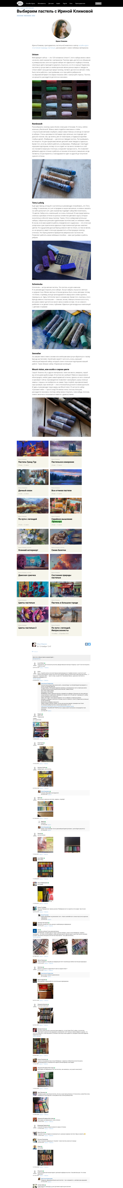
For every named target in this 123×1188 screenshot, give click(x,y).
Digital (65, 3)
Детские (51, 3)
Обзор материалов (27, 15)
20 (33, 598)
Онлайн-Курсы (30, 3)
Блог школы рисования (25, 8)
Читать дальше (37, 625)
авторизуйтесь (37, 605)
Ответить (47, 614)
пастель (33, 15)
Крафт (58, 3)
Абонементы (42, 3)
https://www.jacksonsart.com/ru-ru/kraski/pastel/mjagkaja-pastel (57, 653)
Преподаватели (80, 3)
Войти (98, 3)
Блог (71, 3)
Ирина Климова (20, 15)
